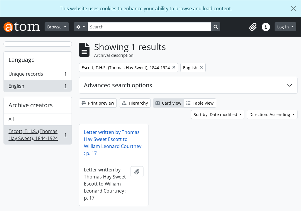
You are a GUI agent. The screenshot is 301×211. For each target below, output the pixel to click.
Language (22, 60)
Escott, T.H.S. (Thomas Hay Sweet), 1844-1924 (37, 135)
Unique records (37, 75)
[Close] (294, 8)
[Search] (149, 26)
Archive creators (31, 105)
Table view (200, 103)
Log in (283, 27)
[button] (252, 27)
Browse (55, 27)
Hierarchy (135, 103)
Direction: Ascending (270, 114)
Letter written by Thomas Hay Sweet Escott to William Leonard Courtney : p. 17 (112, 142)
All (11, 119)
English (37, 87)
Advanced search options (118, 85)
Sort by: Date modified (216, 114)
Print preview (98, 103)
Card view (168, 103)
